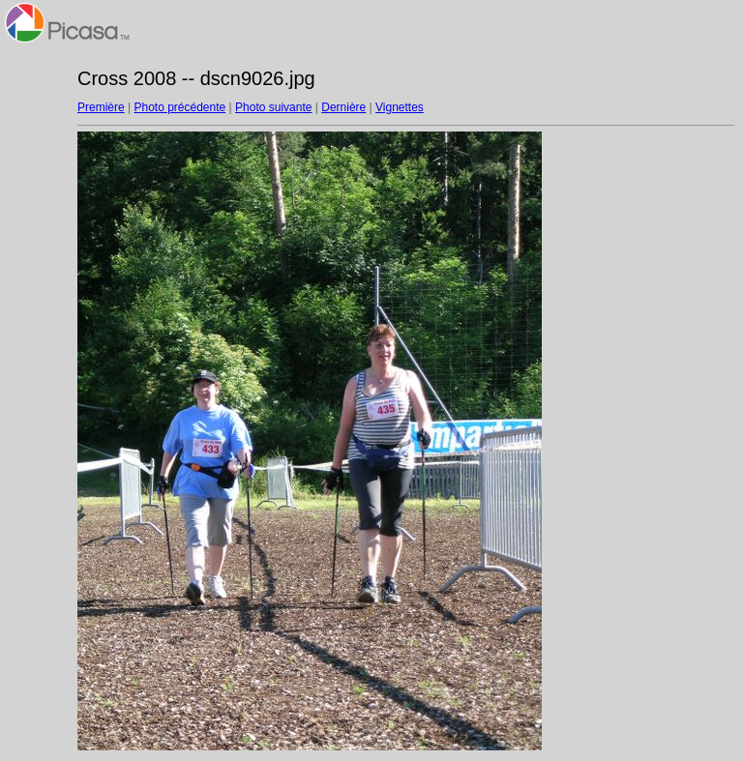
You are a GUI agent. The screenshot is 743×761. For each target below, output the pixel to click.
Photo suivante (273, 107)
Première (101, 107)
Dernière (343, 107)
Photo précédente (179, 107)
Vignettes (399, 107)
